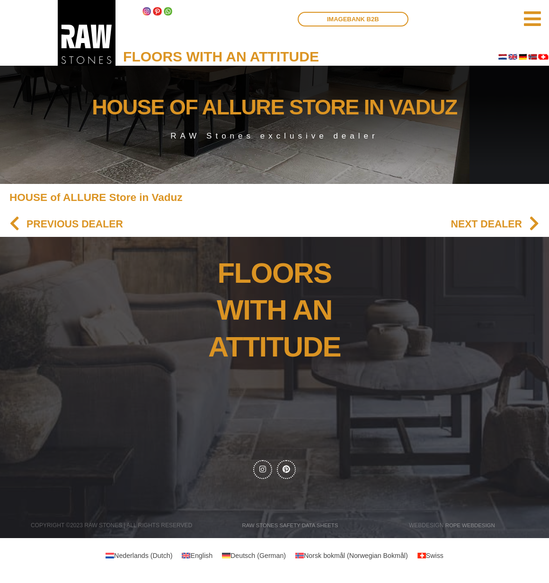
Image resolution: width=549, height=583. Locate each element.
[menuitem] (133, 558)
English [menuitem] (198, 559)
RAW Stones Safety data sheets (290, 527)
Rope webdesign (470, 527)
